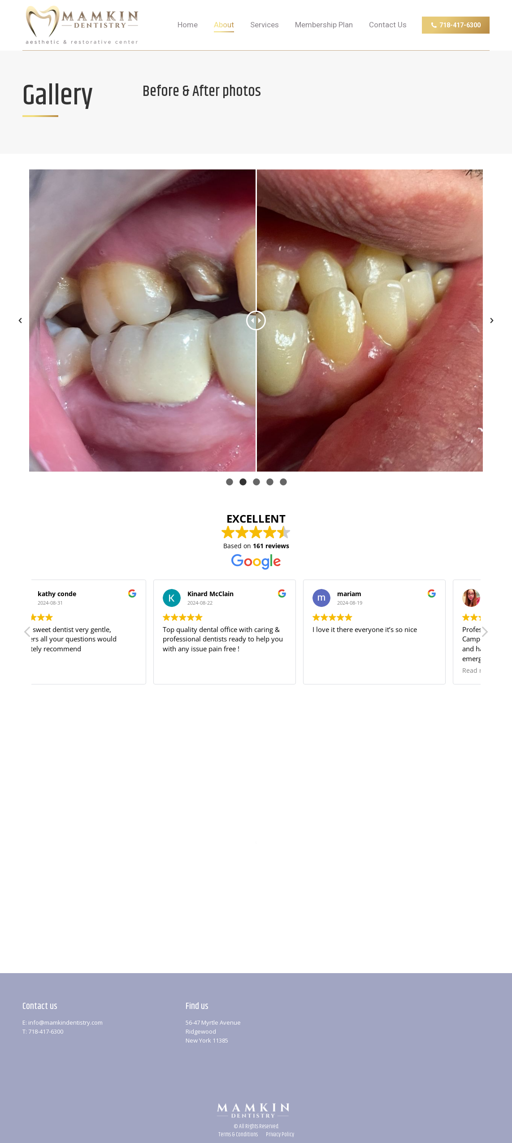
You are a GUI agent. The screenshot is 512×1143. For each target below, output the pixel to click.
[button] (484, 634)
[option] (256, 320)
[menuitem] (188, 25)
